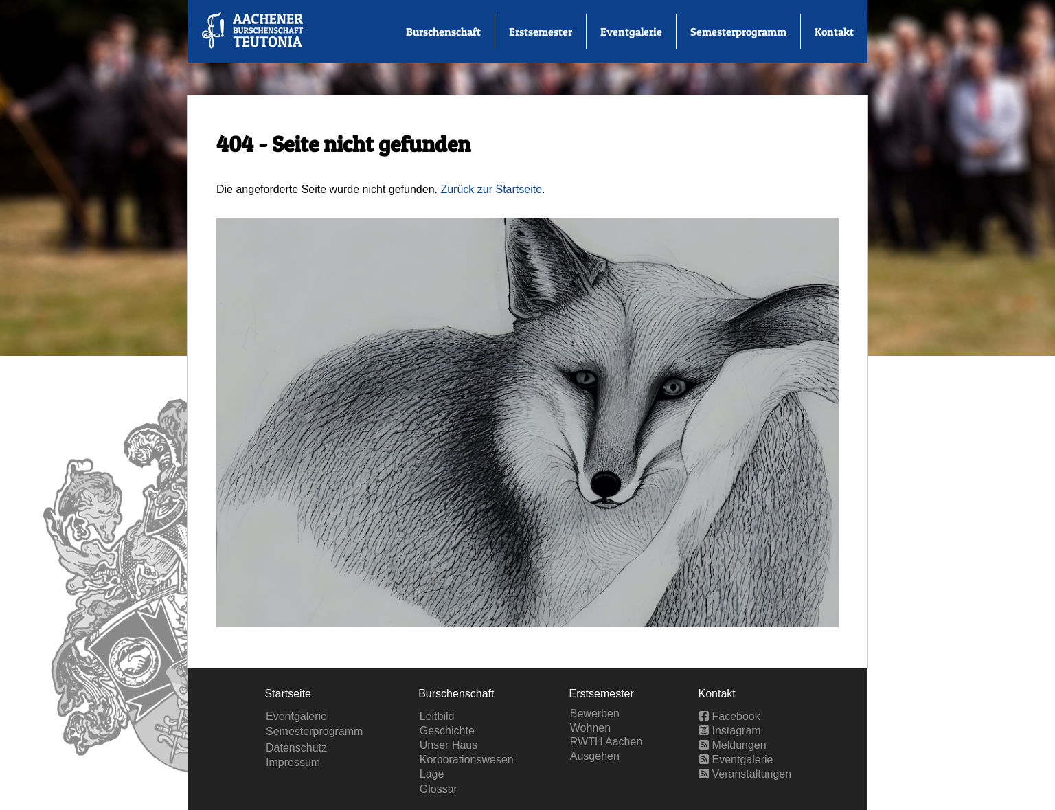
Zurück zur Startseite (491, 189)
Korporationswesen (467, 759)
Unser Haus (448, 745)
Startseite (287, 693)
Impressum (293, 762)
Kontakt (834, 31)
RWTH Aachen (606, 741)
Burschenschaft (443, 31)
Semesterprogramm (738, 31)
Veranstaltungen (745, 774)
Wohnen (590, 728)
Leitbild (437, 716)
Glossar (438, 789)
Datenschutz (296, 748)
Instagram (730, 730)
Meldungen (733, 745)
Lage (432, 774)
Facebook (729, 716)
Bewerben (595, 713)
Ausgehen (595, 756)
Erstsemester (540, 31)
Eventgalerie (631, 31)
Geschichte (447, 730)
